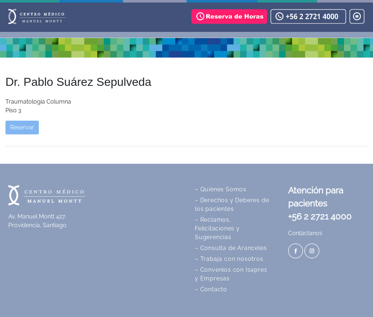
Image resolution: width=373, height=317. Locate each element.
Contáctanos (305, 233)
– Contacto (211, 289)
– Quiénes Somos (220, 189)
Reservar (22, 127)
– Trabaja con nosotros (229, 258)
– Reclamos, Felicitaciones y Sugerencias (217, 228)
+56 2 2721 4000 (320, 216)
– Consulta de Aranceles (231, 248)
